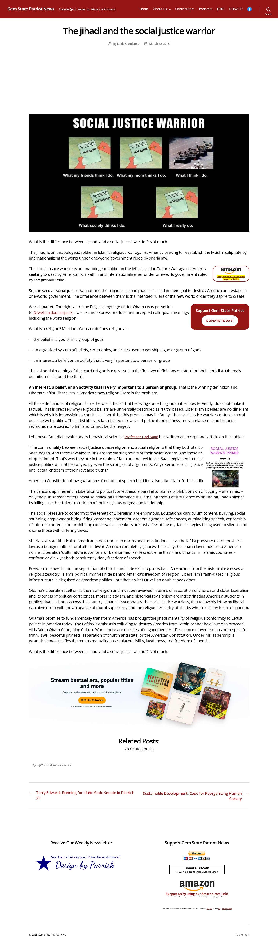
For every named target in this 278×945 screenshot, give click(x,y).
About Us (160, 9)
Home (144, 9)
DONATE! (236, 9)
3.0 (211, 909)
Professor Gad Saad (142, 436)
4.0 (219, 909)
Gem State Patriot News (31, 9)
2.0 (208, 909)
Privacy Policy (227, 909)
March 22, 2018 (159, 44)
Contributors (184, 9)
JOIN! (221, 9)
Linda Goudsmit (128, 44)
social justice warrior (58, 765)
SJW (40, 765)
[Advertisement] (139, 86)
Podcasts (205, 9)
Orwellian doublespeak (54, 312)
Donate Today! (220, 320)
